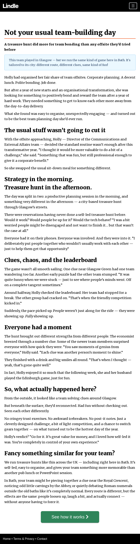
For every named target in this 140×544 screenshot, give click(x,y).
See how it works (69, 516)
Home (7, 538)
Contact (42, 538)
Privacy (29, 538)
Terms (17, 538)
